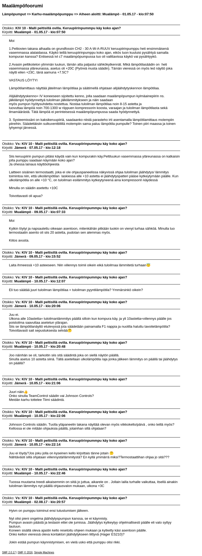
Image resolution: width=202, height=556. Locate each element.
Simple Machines (44, 552)
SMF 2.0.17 (9, 552)
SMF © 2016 (25, 552)
